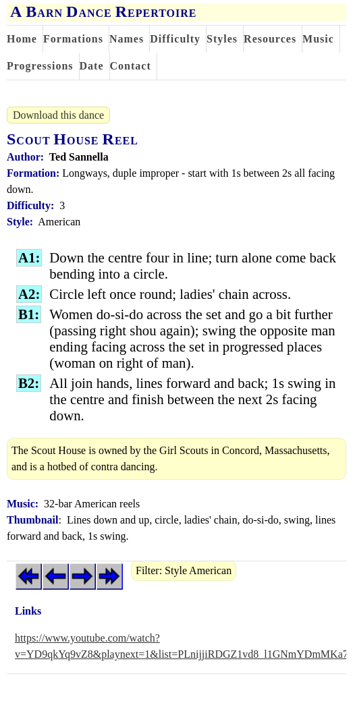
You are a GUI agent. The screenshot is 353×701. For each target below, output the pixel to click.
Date (92, 66)
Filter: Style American (184, 570)
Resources (270, 39)
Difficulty (175, 39)
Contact (130, 66)
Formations (73, 39)
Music (318, 39)
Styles (222, 39)
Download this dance (58, 115)
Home (22, 39)
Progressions (40, 66)
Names (126, 39)
